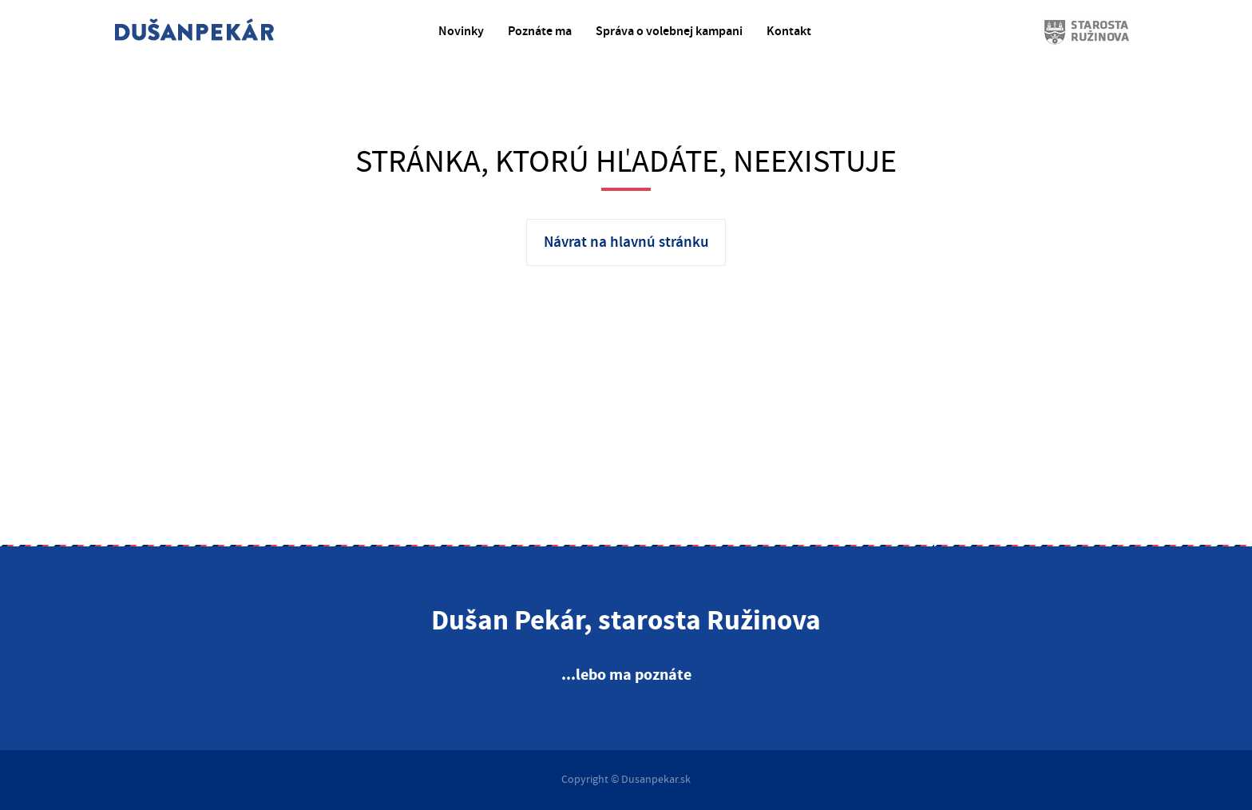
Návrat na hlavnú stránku (626, 242)
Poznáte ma (540, 31)
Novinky (461, 31)
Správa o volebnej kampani (669, 31)
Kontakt (789, 31)
